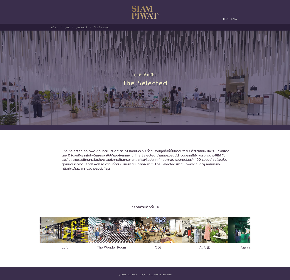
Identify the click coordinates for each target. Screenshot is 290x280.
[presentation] (42, 231)
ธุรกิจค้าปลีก (81, 27)
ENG (234, 19)
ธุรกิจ (67, 27)
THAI (225, 19)
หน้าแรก (55, 27)
